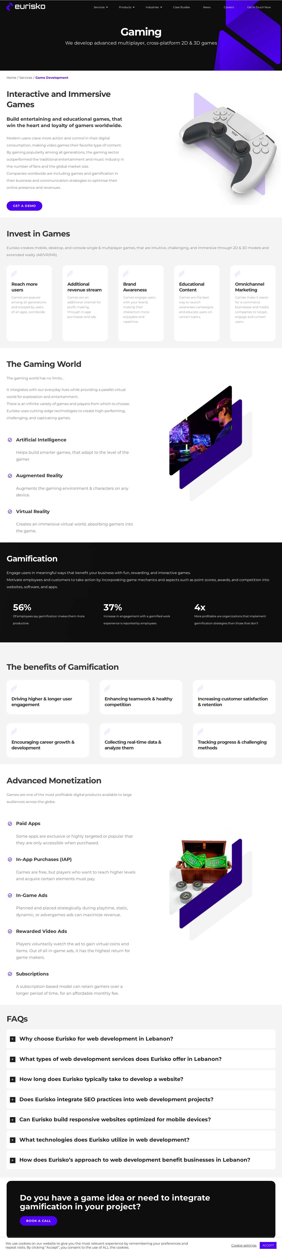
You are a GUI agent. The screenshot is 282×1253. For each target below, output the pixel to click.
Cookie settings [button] (243, 1245)
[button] (141, 1039)
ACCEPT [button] (268, 1245)
